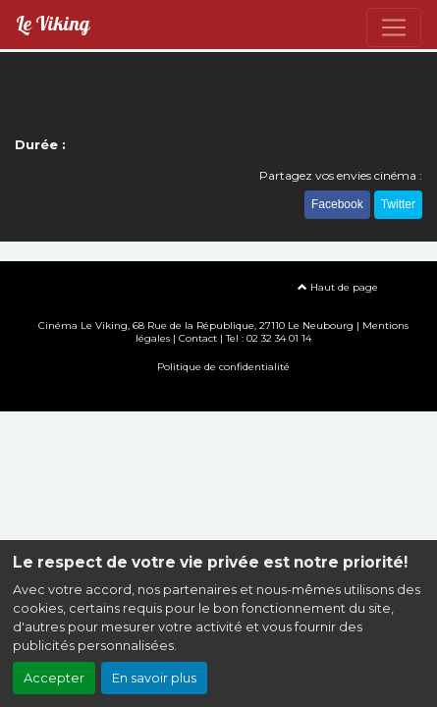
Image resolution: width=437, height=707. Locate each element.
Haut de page (338, 287)
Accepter (54, 678)
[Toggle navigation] (393, 27)
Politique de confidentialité (223, 366)
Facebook (337, 204)
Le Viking (52, 24)
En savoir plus (154, 678)
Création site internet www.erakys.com (219, 395)
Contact (198, 338)
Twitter (398, 204)
